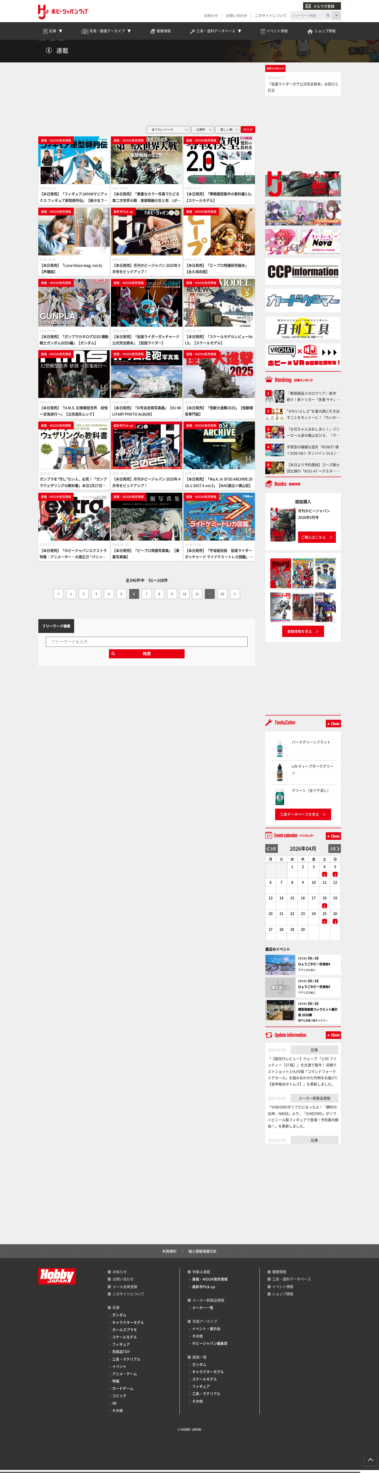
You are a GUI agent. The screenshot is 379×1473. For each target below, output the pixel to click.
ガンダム (119, 1317)
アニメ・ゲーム (124, 1376)
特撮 (115, 1384)
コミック (119, 1398)
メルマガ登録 (320, 6)
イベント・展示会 (206, 1331)
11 (197, 597)
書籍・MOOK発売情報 (210, 1282)
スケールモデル (124, 1339)
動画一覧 (199, 1360)
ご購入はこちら (313, 540)
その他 (117, 1413)
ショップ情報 (282, 1296)
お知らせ (211, 15)
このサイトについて (271, 15)
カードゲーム (122, 1391)
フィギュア (121, 1347)
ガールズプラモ (124, 1332)
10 (184, 597)
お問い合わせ (236, 15)
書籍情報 (279, 1274)
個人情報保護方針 (202, 1254)
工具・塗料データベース (291, 1282)
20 (222, 597)
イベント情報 (282, 1289)
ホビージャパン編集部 (209, 1346)
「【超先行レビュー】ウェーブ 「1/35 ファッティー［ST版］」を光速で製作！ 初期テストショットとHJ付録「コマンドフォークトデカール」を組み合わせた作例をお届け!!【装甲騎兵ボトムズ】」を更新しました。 (302, 1074)
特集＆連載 (201, 1274)
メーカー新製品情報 (314, 1101)
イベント (119, 1369)
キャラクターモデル (128, 1325)
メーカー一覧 (202, 1310)
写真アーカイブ (204, 1324)
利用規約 (169, 1254)
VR (114, 1406)
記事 (314, 1052)
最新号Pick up (203, 1289)
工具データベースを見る (299, 817)
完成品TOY (121, 1354)
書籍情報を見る (299, 634)
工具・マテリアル (126, 1362)
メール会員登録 (124, 1289)
